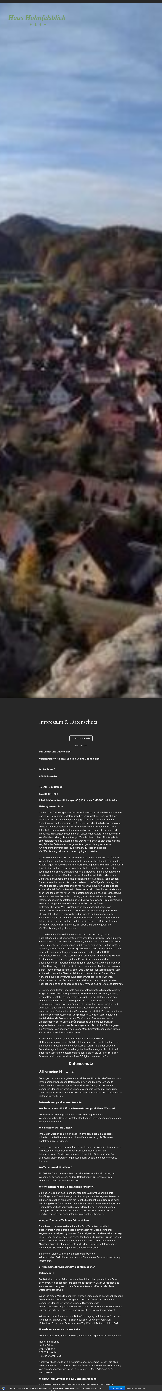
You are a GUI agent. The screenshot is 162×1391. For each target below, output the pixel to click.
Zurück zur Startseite (81, 738)
